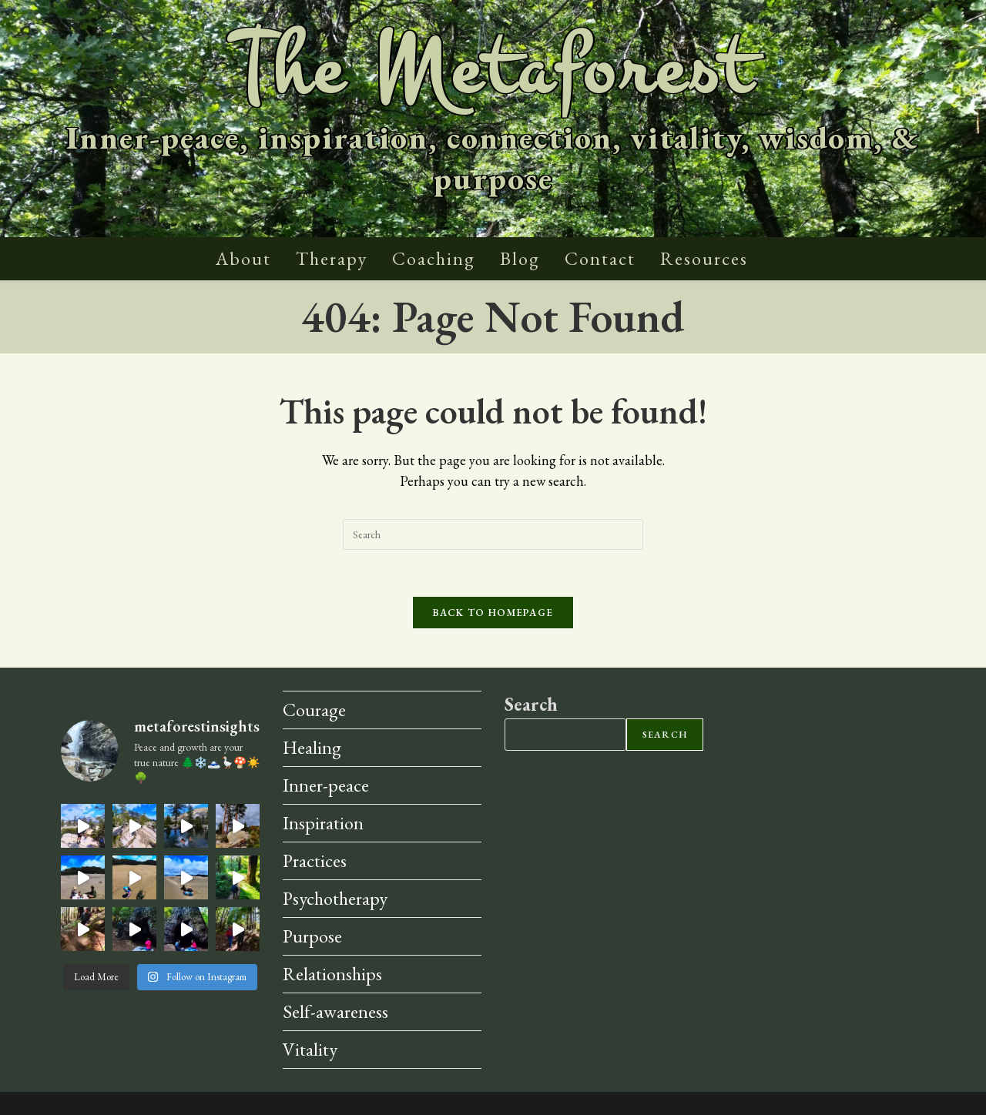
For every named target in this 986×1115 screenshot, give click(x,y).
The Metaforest (493, 70)
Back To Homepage (493, 612)
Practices (315, 860)
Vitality (310, 1049)
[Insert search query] (493, 534)
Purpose (312, 936)
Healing (312, 747)
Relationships (332, 974)
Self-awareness (335, 1011)
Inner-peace (326, 785)
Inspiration (323, 823)
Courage (314, 710)
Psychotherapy (335, 898)
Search (531, 704)
